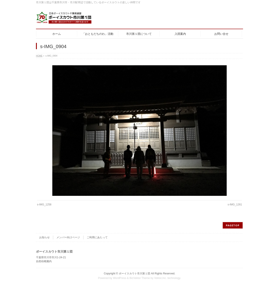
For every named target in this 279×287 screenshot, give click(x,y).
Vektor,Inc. (160, 278)
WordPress (119, 278)
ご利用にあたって (97, 237)
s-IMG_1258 (44, 204)
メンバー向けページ (68, 237)
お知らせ (44, 237)
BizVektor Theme (139, 278)
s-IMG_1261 (235, 204)
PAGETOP (233, 225)
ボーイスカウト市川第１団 (134, 273)
